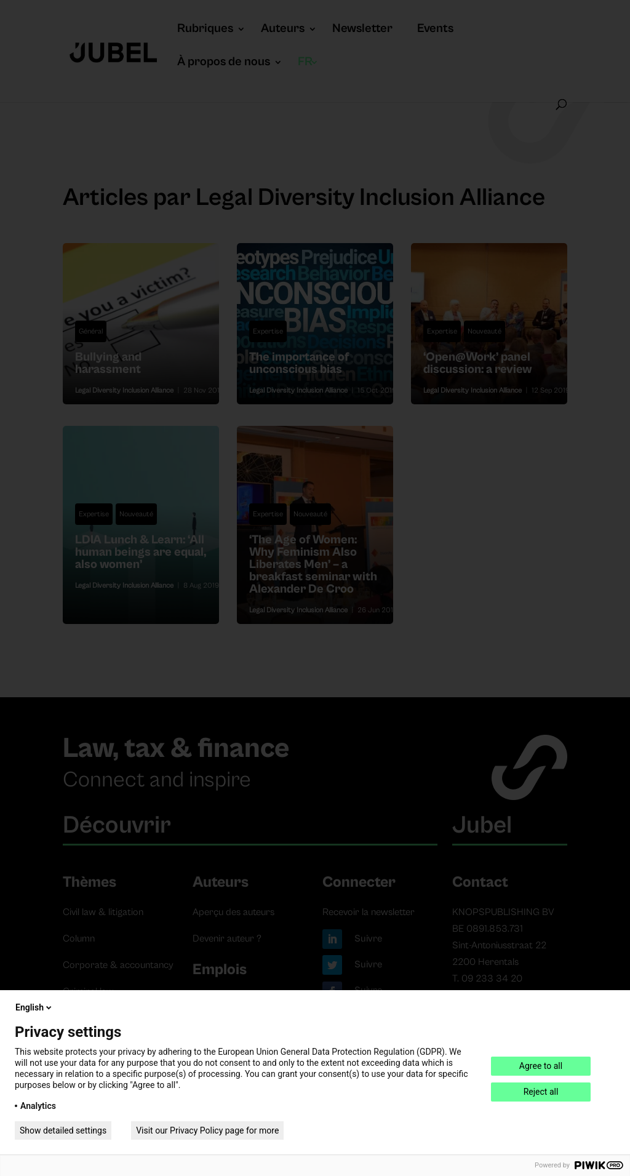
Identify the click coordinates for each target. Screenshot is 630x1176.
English (34, 1007)
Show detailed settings (63, 1130)
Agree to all (540, 1066)
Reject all (541, 1092)
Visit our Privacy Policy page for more (207, 1130)
